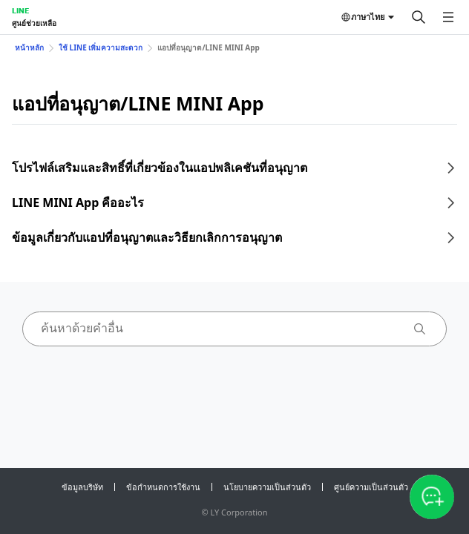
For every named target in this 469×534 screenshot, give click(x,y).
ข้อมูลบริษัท (82, 486)
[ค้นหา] (418, 17)
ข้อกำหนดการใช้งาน (163, 486)
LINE (20, 10)
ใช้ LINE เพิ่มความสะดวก (100, 47)
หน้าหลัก (29, 47)
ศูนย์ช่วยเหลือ (34, 23)
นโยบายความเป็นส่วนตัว (267, 486)
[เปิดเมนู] (448, 17)
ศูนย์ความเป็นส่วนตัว (371, 486)
